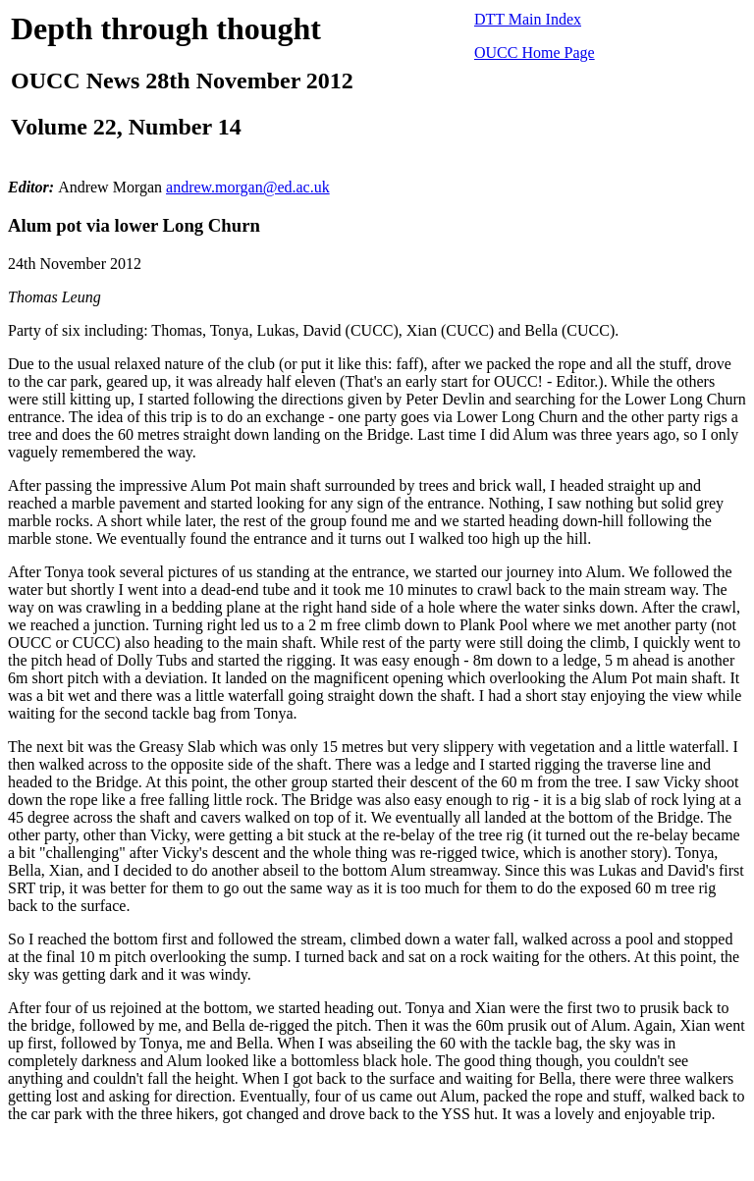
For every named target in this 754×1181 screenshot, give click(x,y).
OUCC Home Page (534, 52)
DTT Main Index (527, 19)
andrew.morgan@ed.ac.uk (248, 187)
